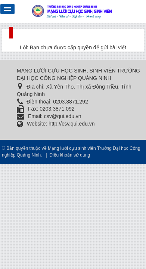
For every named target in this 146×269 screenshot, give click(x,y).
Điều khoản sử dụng (69, 155)
